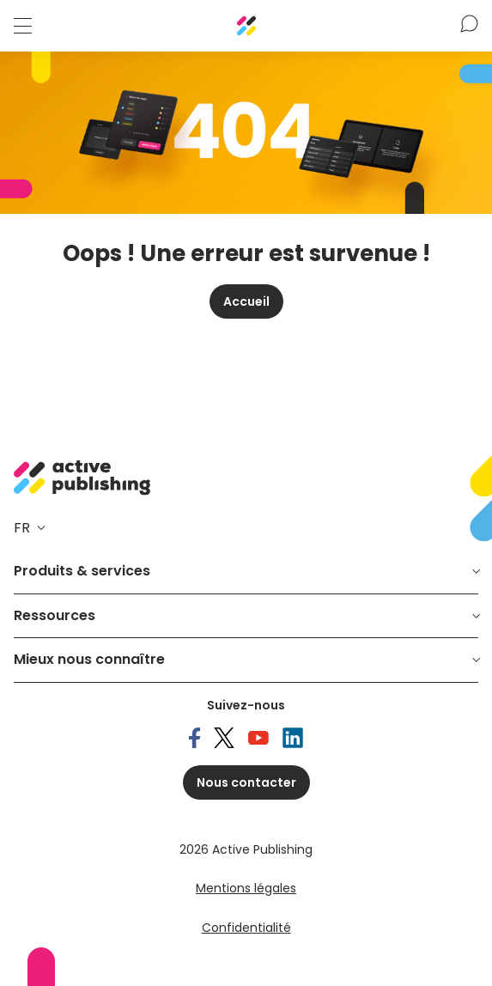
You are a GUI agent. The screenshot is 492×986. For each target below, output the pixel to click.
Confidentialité (246, 927)
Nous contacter (246, 782)
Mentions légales (246, 888)
